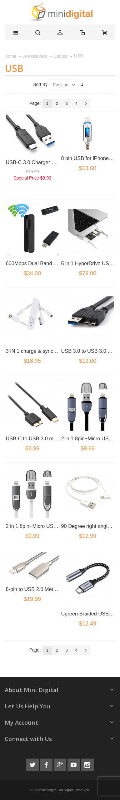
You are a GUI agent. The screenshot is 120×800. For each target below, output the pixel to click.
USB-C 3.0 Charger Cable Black (42, 162)
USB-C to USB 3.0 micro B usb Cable (48, 438)
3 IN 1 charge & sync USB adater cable (50, 351)
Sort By (40, 84)
